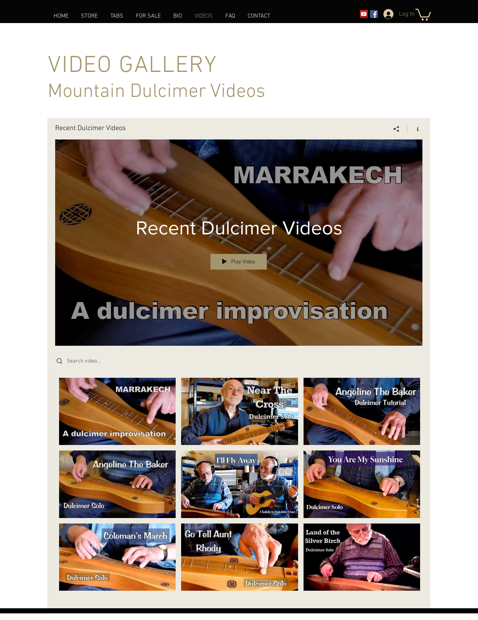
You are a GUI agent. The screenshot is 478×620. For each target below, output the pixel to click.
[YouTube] (364, 14)
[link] (423, 14)
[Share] (396, 128)
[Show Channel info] (414, 128)
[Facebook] (374, 14)
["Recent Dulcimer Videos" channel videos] (239, 487)
